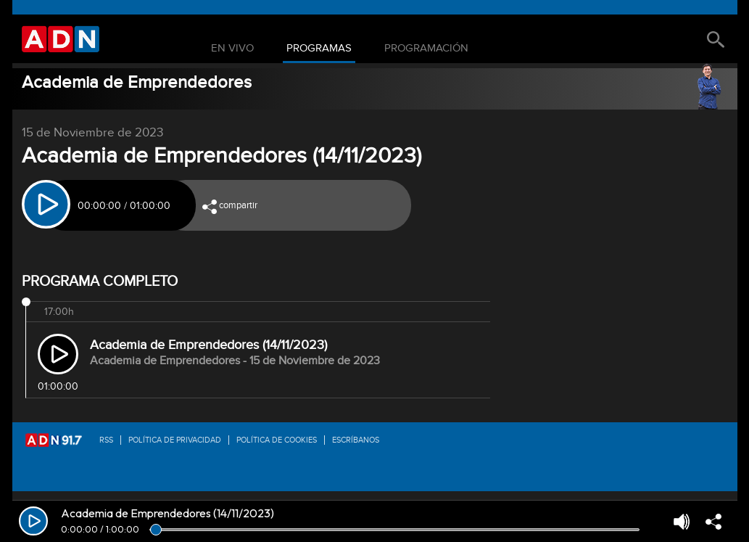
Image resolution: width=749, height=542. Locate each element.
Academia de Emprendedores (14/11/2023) (208, 345)
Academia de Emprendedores (137, 82)
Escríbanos (355, 440)
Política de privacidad (174, 440)
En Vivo (232, 48)
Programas (319, 48)
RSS (106, 440)
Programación (426, 48)
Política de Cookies (276, 440)
